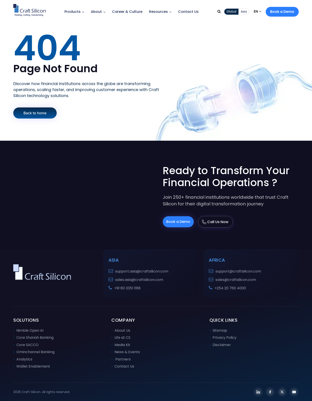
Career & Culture (127, 11)
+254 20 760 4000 (230, 288)
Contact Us (188, 11)
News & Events (127, 351)
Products (74, 11)
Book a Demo (282, 11)
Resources (160, 11)
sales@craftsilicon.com (235, 279)
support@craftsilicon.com (238, 271)
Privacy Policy (224, 337)
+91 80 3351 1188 (127, 288)
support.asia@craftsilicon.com (141, 271)
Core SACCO (27, 344)
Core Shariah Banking (35, 337)
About (98, 11)
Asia (244, 11)
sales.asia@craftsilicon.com (139, 279)
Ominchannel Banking (35, 351)
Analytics (24, 359)
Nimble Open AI (29, 330)
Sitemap (220, 330)
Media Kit (122, 344)
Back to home (35, 113)
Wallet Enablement (33, 366)
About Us (122, 330)
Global (231, 11)
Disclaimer (222, 344)
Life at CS (122, 337)
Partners (122, 359)
